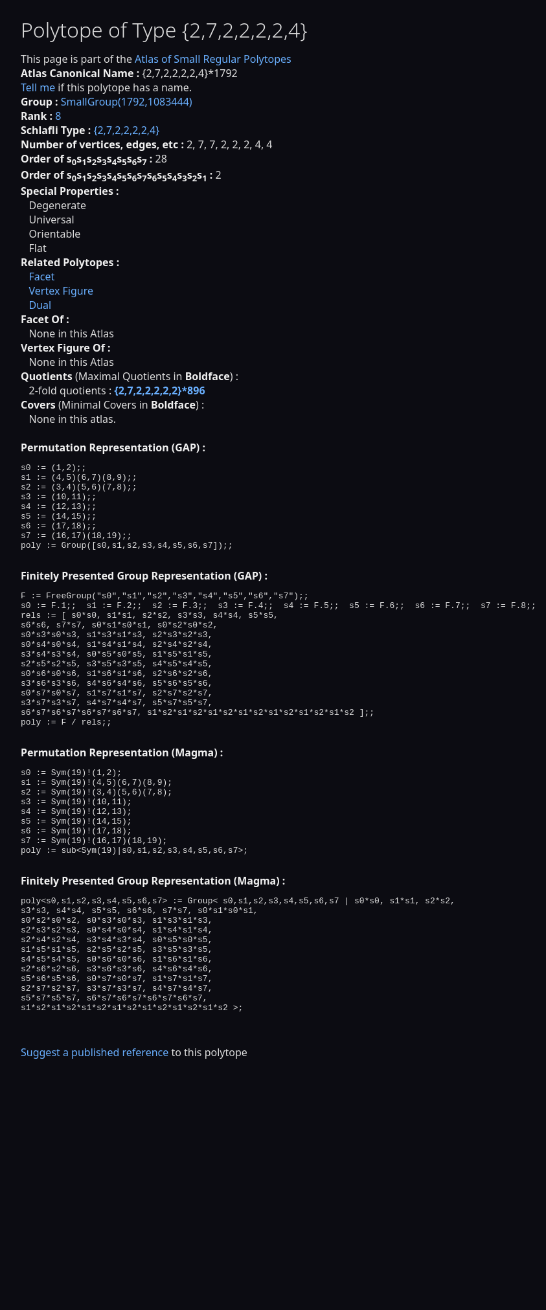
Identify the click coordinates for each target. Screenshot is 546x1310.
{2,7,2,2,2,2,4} (126, 130)
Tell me (38, 87)
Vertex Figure (60, 291)
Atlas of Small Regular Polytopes (213, 59)
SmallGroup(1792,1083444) (126, 102)
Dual (39, 305)
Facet (41, 276)
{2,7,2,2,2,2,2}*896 (159, 390)
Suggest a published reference (94, 1145)
